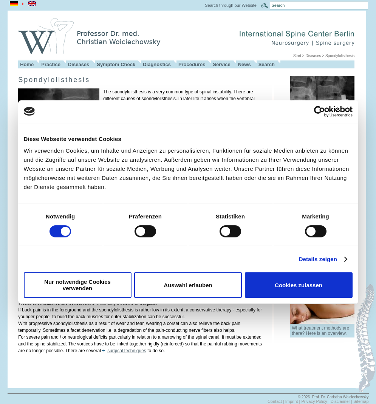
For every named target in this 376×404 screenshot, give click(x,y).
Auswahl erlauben (188, 285)
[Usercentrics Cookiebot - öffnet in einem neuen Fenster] (319, 111)
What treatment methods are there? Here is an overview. (320, 330)
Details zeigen (318, 259)
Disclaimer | (342, 401)
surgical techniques (124, 350)
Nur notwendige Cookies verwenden (77, 285)
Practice (50, 64)
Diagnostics (157, 64)
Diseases (313, 56)
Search (266, 64)
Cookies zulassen (298, 285)
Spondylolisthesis (339, 56)
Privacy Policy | (315, 401)
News (244, 64)
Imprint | (293, 401)
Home (27, 64)
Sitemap (360, 401)
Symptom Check (116, 64)
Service (221, 64)
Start (297, 56)
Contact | (276, 401)
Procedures (192, 64)
